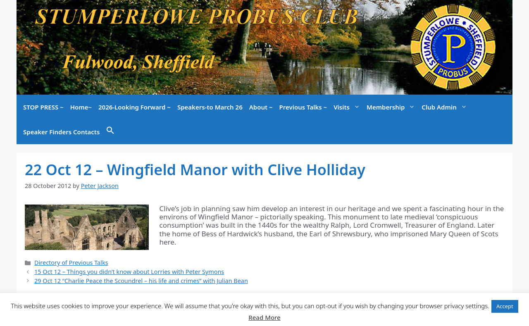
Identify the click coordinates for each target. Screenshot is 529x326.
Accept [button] (504, 306)
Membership (392, 107)
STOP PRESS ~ (43, 107)
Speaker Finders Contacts (61, 132)
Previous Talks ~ (303, 107)
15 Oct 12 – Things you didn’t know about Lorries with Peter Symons (129, 272)
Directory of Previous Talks (71, 263)
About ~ (261, 107)
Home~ (81, 107)
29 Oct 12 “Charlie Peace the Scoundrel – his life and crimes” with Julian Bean (141, 281)
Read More (264, 317)
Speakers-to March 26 (210, 107)
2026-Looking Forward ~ (134, 107)
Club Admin (446, 107)
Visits (348, 107)
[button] (110, 131)
